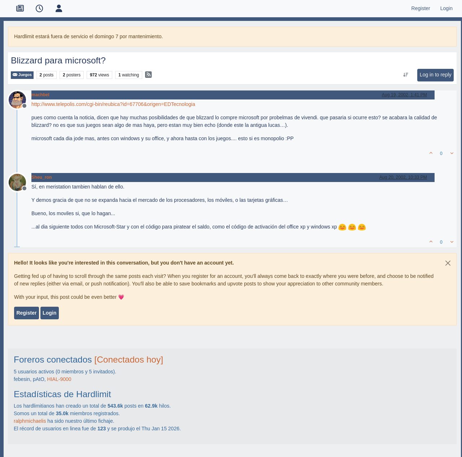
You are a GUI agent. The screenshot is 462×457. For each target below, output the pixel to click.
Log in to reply (436, 74)
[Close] (448, 263)
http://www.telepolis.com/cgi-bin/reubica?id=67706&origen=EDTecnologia (113, 104)
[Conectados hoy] (128, 359)
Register (26, 313)
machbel (40, 94)
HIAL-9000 (59, 379)
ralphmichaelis (30, 421)
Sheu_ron (41, 177)
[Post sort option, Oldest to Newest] (405, 75)
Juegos (22, 74)
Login (49, 313)
